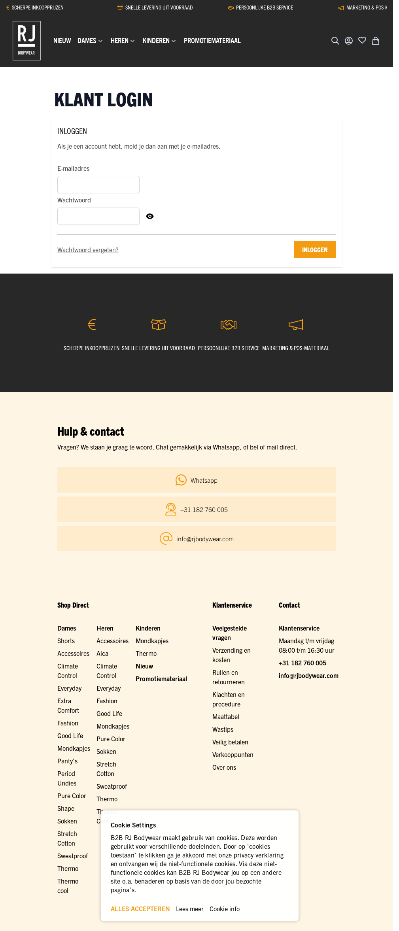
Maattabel (225, 716)
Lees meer (190, 908)
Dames (66, 628)
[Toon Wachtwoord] (150, 216)
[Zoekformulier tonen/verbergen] (335, 40)
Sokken (106, 751)
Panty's (67, 761)
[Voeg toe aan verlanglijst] (362, 40)
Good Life (70, 735)
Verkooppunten (232, 754)
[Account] (349, 40)
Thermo (106, 799)
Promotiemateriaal (161, 678)
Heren (104, 628)
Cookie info (225, 908)
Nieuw (144, 666)
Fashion (67, 723)
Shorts (66, 640)
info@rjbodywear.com (308, 675)
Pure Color (71, 795)
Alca (102, 653)
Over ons (224, 767)
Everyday (69, 688)
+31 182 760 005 (302, 663)
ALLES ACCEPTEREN (140, 908)
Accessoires (73, 653)
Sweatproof (111, 786)
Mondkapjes (73, 748)
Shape (65, 808)
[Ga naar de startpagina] (27, 40)
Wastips (222, 729)
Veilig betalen (230, 742)
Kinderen (148, 628)
